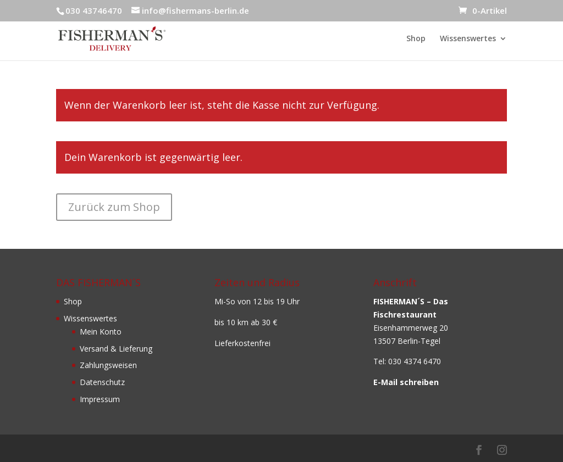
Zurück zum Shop (114, 206)
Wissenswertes (468, 39)
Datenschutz (102, 382)
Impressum (100, 399)
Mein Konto (101, 331)
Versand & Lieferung (116, 348)
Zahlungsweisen (108, 365)
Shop (416, 39)
